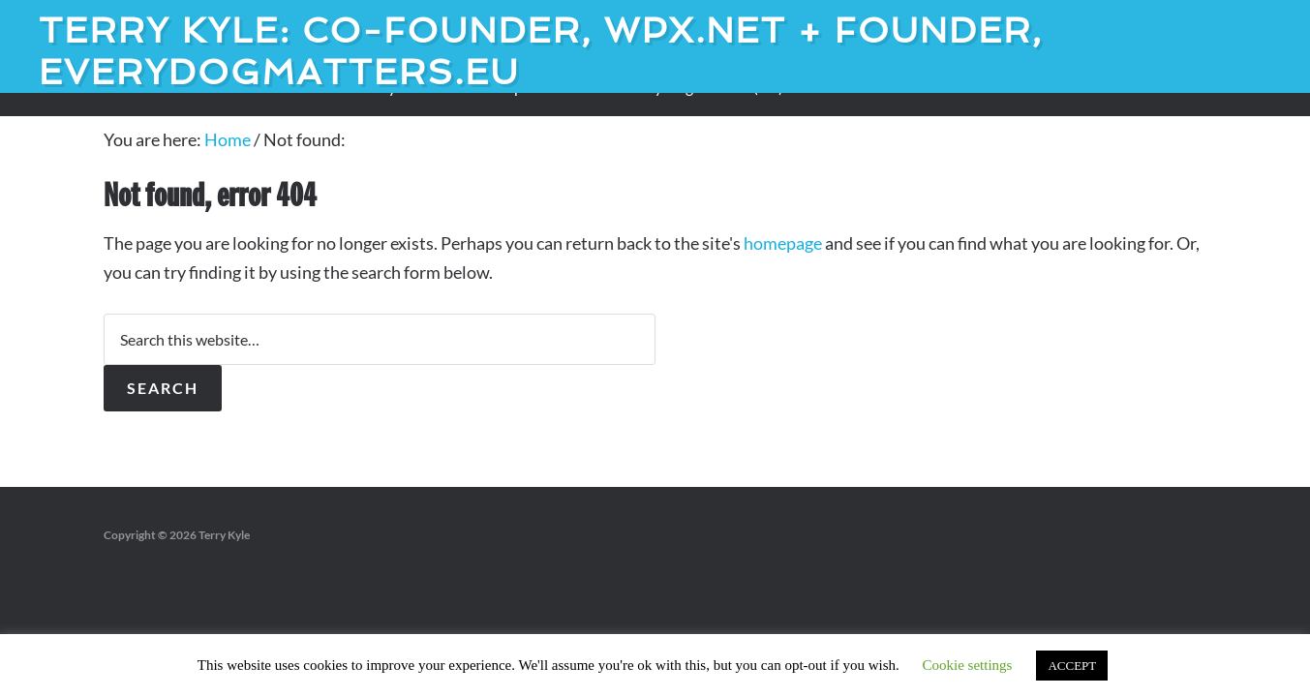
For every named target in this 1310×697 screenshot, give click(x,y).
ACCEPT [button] (1072, 665)
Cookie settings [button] (968, 665)
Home (227, 139)
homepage (783, 243)
